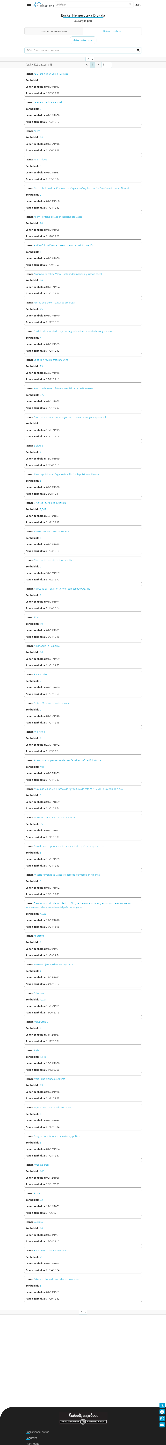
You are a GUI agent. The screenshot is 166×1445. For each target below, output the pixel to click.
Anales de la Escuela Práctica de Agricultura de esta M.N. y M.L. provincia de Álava (78, 788)
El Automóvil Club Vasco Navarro (51, 1250)
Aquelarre (39, 935)
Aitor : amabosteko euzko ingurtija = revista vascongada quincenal (70, 417)
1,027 (43, 999)
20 (41, 223)
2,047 (43, 509)
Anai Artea (39, 731)
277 (42, 394)
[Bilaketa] (90, 4)
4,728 (43, 913)
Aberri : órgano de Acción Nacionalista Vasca (58, 216)
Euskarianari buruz (37, 1432)
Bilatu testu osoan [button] (83, 40)
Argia (36, 1050)
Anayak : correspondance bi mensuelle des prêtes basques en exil (69, 846)
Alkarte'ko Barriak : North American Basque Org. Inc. (62, 588)
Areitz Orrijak (41, 1021)
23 (41, 366)
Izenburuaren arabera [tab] (54, 31)
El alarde (38, 445)
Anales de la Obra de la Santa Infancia (54, 817)
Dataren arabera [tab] (112, 31)
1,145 (43, 1056)
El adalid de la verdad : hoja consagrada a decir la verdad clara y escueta (73, 331)
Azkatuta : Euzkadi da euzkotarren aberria (56, 1279)
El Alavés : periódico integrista (50, 502)
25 (41, 309)
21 (41, 194)
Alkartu (37, 617)
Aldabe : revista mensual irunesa (51, 531)
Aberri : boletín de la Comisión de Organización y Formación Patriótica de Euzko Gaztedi (81, 188)
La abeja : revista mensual (48, 102)
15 (41, 1085)
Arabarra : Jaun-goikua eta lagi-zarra (53, 964)
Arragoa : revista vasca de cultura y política (57, 1136)
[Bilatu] (130, 4)
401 (42, 766)
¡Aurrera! (38, 1221)
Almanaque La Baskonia (47, 645)
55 (41, 824)
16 (41, 280)
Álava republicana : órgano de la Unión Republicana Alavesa (66, 474)
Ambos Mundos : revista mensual (52, 703)
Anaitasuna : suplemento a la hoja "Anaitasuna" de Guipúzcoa (67, 760)
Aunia (37, 1193)
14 (41, 137)
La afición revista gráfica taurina (51, 359)
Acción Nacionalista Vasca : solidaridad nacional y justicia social (68, 274)
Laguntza (31, 1438)
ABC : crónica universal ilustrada (51, 73)
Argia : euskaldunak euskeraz (49, 1078)
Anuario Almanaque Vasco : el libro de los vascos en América (67, 874)
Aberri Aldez (40, 159)
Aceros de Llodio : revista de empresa (54, 302)
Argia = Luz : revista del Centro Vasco (54, 1107)
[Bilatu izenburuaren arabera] (79, 50)
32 (41, 1199)
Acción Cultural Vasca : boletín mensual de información (64, 245)
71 (41, 1257)
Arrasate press (42, 1164)
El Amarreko (40, 674)
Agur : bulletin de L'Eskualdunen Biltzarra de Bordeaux (63, 388)
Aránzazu (39, 993)
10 (41, 623)
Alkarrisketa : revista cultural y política (54, 560)
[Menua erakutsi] (28, 4)
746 (42, 1171)
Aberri (37, 130)
